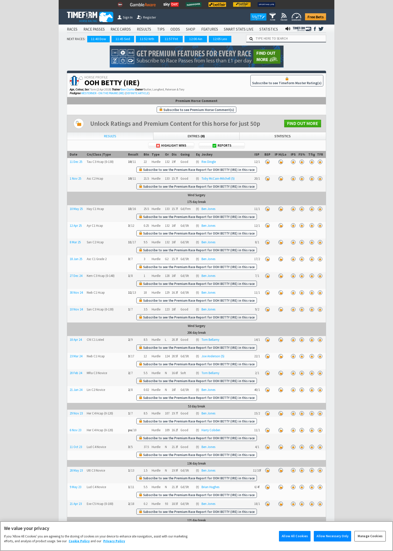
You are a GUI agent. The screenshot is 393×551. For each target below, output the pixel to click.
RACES (72, 29)
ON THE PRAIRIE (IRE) (111, 93)
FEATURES (209, 29)
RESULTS (144, 29)
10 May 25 (76, 209)
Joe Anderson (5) (213, 356)
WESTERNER (88, 93)
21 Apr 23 (76, 504)
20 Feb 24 (76, 373)
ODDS (175, 29)
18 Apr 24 (76, 340)
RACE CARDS (121, 29)
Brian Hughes (210, 487)
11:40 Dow (98, 39)
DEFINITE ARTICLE (137, 93)
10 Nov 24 (76, 309)
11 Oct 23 (76, 447)
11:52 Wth (147, 39)
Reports (222, 145)
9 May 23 (75, 487)
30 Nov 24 (76, 292)
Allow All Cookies (295, 541)
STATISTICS (268, 29)
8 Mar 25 (75, 242)
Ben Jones (208, 209)
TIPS (161, 29)
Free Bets (316, 16)
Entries (196, 136)
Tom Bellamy (210, 340)
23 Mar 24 (76, 356)
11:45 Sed (123, 39)
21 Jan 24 (76, 390)
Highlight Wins (171, 145)
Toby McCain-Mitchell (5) (218, 178)
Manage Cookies (370, 541)
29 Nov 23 (76, 413)
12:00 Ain (195, 39)
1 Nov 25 (75, 178)
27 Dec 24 (76, 276)
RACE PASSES (94, 29)
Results (110, 136)
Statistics (282, 136)
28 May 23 (76, 470)
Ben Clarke (128, 89)
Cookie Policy (79, 546)
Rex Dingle (209, 162)
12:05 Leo (220, 39)
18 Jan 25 (76, 259)
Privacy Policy (114, 546)
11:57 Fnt (171, 39)
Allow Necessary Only (332, 541)
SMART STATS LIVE (238, 29)
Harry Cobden (211, 430)
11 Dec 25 (76, 162)
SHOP (190, 29)
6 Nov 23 (75, 430)
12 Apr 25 (76, 226)
